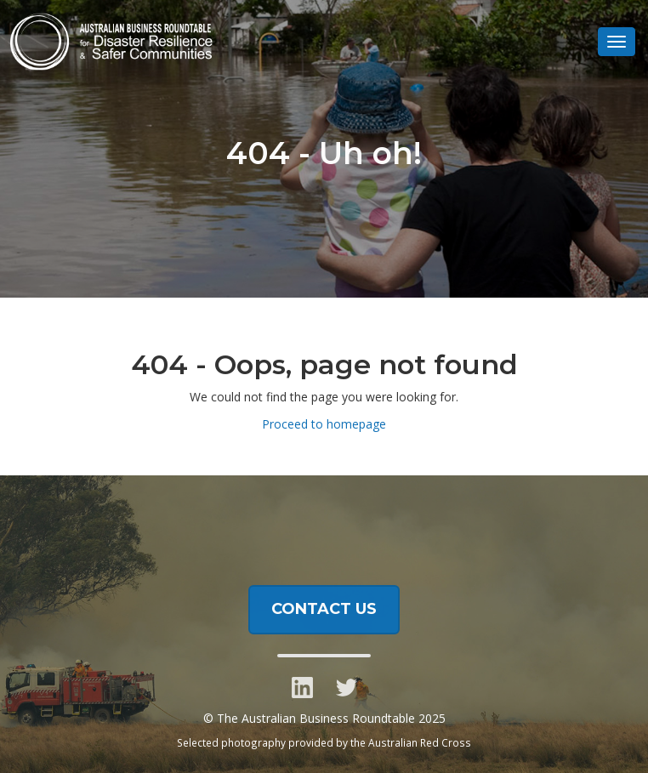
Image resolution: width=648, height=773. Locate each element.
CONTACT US (324, 610)
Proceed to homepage (324, 424)
